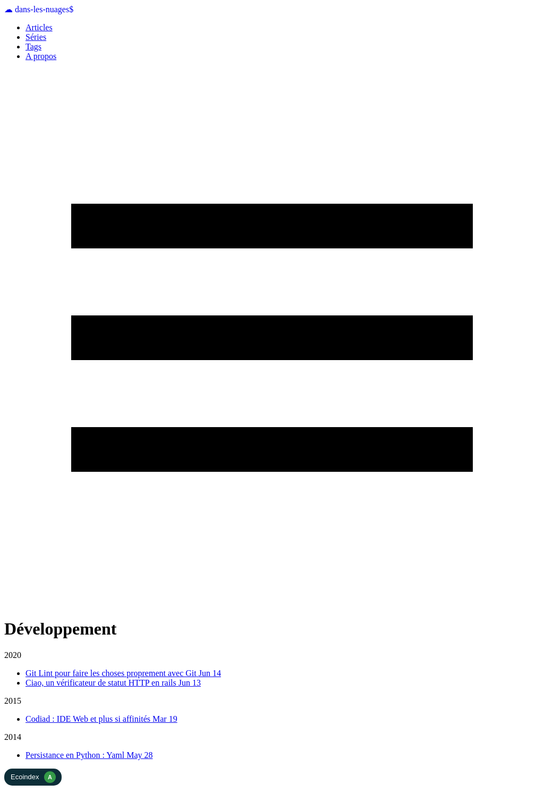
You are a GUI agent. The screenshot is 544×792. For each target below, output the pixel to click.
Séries (36, 36)
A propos (41, 56)
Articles (39, 27)
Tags (33, 46)
